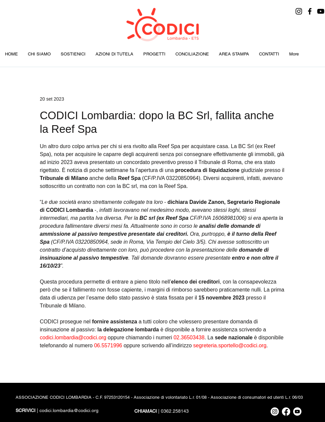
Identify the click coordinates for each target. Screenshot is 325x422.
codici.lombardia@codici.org (68, 410)
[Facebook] (309, 11)
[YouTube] (320, 11)
